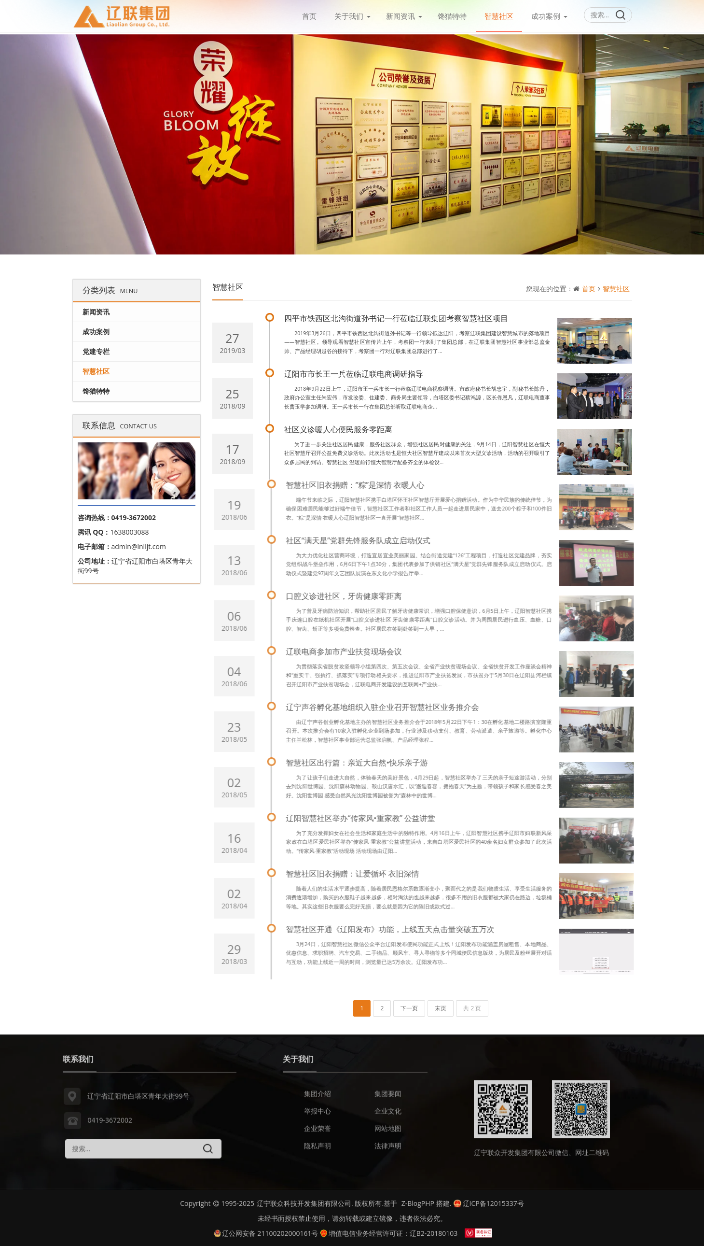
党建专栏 (96, 349)
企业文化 (387, 1116)
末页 (440, 1006)
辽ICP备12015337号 (489, 1200)
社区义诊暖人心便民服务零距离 (339, 427)
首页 (309, 16)
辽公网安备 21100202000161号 (266, 1230)
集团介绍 (317, 1099)
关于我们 (348, 16)
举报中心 (317, 1116)
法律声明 (387, 1151)
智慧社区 (498, 16)
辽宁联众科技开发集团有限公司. (305, 1200)
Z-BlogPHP (417, 1200)
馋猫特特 (452, 16)
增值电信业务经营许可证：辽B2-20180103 (388, 1230)
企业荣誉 (317, 1133)
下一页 (409, 1006)
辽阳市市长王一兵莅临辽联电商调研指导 (354, 372)
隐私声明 (317, 1151)
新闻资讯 (400, 16)
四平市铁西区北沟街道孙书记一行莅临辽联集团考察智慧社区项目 (397, 316)
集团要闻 (387, 1099)
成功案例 (545, 16)
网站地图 (387, 1133)
